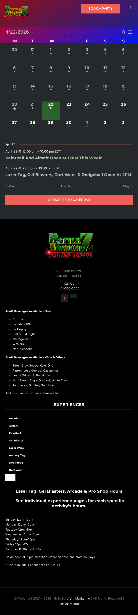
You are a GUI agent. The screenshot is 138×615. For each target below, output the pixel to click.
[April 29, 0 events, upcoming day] (51, 129)
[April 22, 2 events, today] (51, 111)
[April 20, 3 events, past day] (14, 111)
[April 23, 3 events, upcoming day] (69, 111)
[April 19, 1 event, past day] (123, 92)
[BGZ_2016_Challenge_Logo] (69, 230)
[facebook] (64, 298)
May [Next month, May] (126, 186)
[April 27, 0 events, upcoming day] (14, 129)
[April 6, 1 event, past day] (14, 74)
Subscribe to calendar (69, 200)
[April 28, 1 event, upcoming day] (33, 129)
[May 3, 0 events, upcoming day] (123, 129)
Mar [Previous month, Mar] (11, 186)
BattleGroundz (69, 604)
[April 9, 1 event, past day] (69, 74)
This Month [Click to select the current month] (69, 186)
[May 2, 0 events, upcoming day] (105, 129)
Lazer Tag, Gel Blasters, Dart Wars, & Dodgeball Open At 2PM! (68, 174)
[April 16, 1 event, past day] (69, 92)
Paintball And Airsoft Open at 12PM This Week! (53, 158)
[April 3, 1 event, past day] (87, 56)
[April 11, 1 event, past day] (105, 74)
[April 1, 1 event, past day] (51, 56)
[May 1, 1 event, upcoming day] (87, 129)
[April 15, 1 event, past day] (51, 92)
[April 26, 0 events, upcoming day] (123, 111)
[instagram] (73, 296)
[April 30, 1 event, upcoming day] (69, 129)
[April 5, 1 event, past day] (123, 56)
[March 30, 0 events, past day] (14, 56)
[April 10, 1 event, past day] (87, 74)
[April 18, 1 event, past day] (105, 92)
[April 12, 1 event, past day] (123, 74)
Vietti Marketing (78, 598)
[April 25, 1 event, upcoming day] (105, 111)
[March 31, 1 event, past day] (33, 56)
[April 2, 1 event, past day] (69, 56)
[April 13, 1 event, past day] (14, 92)
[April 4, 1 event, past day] (105, 56)
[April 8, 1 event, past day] (51, 74)
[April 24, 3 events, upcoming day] (87, 111)
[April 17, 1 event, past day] (87, 92)
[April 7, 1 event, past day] (33, 74)
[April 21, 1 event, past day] (33, 111)
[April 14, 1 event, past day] (33, 92)
